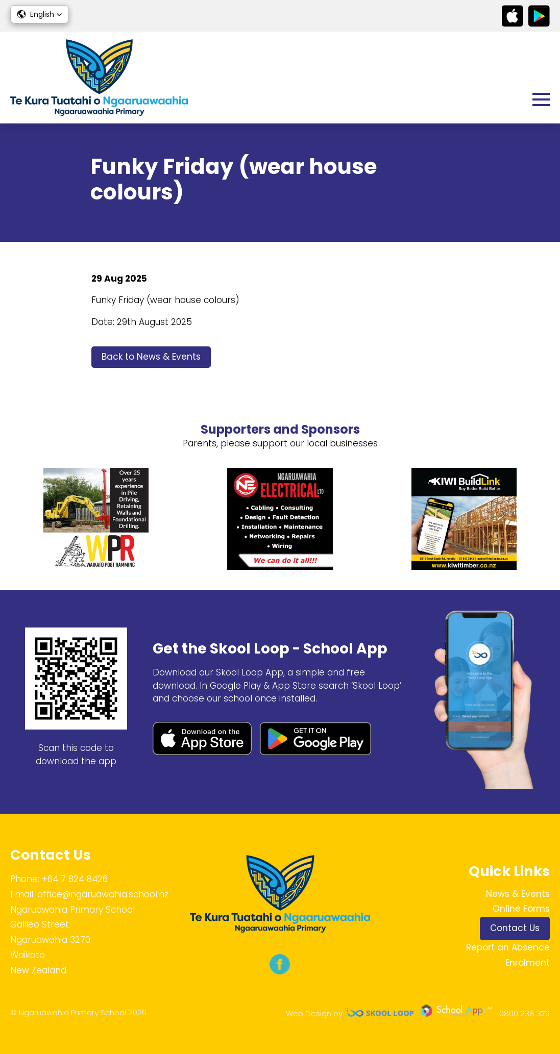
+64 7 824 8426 (75, 879)
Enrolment (527, 963)
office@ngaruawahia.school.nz (102, 894)
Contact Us (515, 928)
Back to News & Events (151, 356)
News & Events (518, 894)
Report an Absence (508, 947)
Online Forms (521, 908)
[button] (39, 14)
